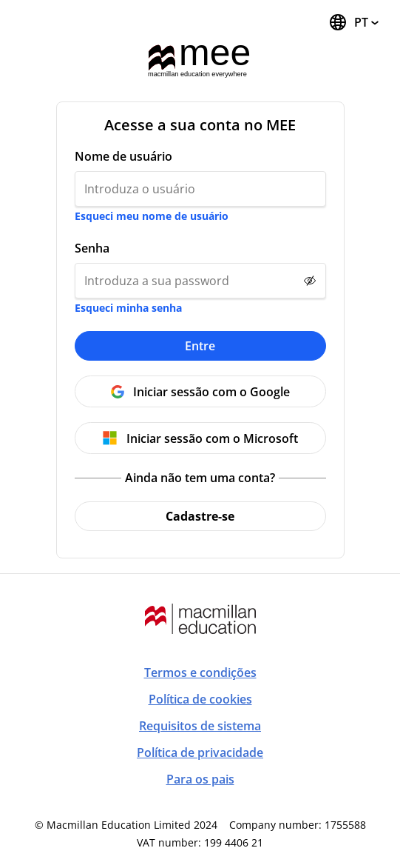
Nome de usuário (123, 156)
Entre (200, 346)
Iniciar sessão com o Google (211, 392)
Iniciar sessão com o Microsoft (212, 438)
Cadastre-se (200, 516)
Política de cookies (200, 699)
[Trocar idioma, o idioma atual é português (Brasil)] (353, 22)
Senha (92, 248)
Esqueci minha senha (128, 308)
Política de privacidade (200, 752)
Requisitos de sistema (200, 726)
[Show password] (310, 281)
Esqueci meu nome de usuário (151, 216)
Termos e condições (200, 672)
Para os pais (200, 779)
